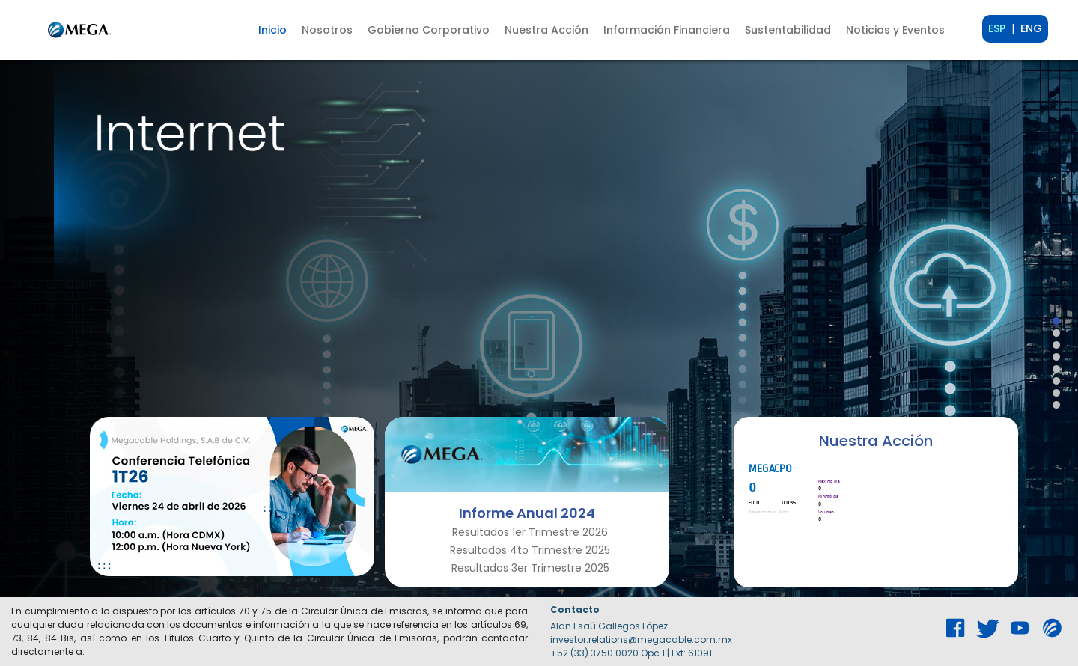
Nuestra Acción (876, 440)
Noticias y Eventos (895, 29)
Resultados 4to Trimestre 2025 (530, 550)
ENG (1031, 28)
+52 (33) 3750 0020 (594, 653)
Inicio (272, 29)
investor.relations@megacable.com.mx (641, 639)
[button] (327, 30)
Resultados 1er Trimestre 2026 (530, 532)
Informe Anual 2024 (527, 513)
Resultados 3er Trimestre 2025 (530, 567)
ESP (996, 28)
